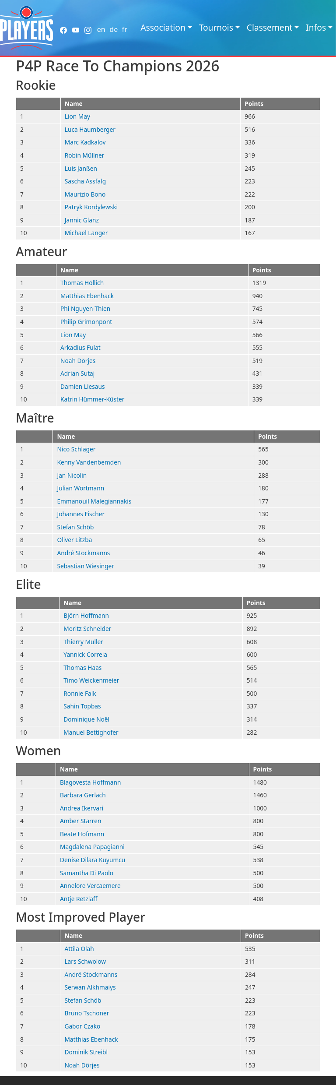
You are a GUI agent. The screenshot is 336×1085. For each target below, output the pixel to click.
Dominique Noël (86, 719)
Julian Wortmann (80, 488)
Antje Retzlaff (78, 899)
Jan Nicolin (72, 475)
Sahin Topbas (82, 706)
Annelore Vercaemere (90, 885)
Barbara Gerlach (83, 795)
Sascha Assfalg (85, 181)
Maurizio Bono (85, 194)
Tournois (216, 27)
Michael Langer (86, 233)
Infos (316, 27)
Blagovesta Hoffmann (90, 782)
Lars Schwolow (85, 961)
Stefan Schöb (75, 527)
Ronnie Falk (79, 693)
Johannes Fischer (81, 514)
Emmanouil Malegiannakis (94, 501)
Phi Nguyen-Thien (85, 308)
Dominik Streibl (86, 1052)
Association (163, 27)
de (113, 29)
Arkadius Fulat (80, 347)
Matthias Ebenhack (87, 296)
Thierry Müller (83, 642)
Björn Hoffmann (86, 615)
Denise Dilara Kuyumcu (92, 860)
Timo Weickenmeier (91, 680)
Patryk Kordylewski (91, 207)
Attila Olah (79, 948)
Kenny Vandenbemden (89, 462)
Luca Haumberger (90, 129)
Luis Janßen (81, 168)
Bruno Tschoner (86, 1013)
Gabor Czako (82, 1026)
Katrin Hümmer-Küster (92, 399)
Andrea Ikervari (81, 808)
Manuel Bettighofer (90, 732)
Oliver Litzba (74, 539)
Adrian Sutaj (77, 373)
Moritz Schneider (87, 628)
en (101, 29)
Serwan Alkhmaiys (90, 987)
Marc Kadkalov (85, 142)
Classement (270, 27)
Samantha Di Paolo (86, 873)
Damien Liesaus (82, 386)
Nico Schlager (76, 449)
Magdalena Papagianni (92, 846)
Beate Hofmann (82, 834)
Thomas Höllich (82, 282)
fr (124, 29)
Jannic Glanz (82, 220)
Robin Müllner (85, 155)
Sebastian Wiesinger (85, 566)
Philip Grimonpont (86, 321)
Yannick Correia (85, 654)
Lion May (77, 116)
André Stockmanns (83, 553)
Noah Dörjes (77, 360)
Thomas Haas (82, 667)
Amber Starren (80, 821)
